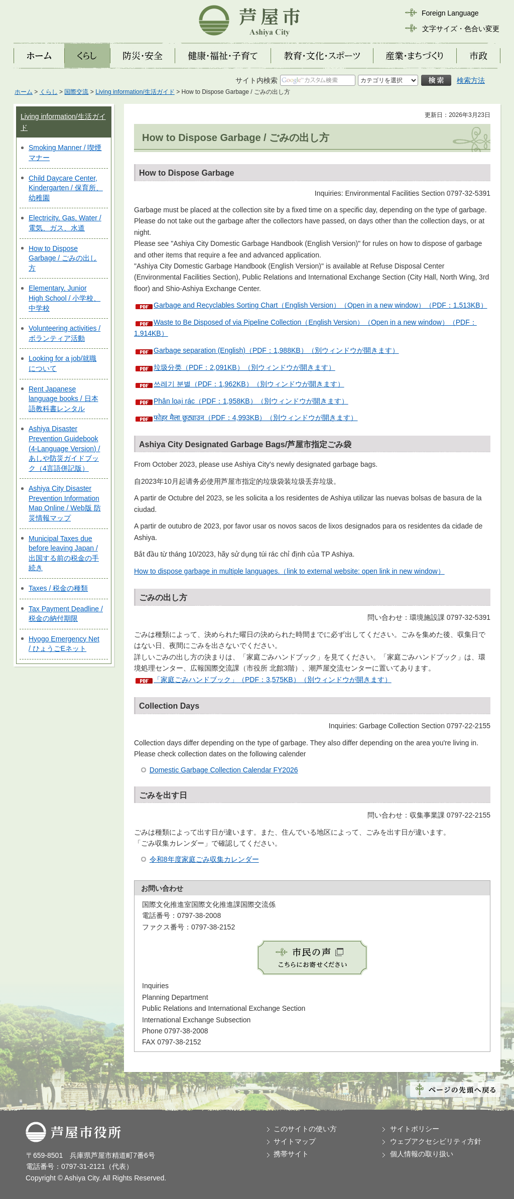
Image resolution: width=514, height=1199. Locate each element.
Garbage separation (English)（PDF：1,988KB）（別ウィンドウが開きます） (276, 350)
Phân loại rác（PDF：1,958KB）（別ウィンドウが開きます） (251, 401)
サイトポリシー (414, 1129)
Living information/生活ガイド (135, 91)
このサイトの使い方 (305, 1129)
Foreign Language (450, 13)
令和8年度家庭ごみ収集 (187, 859)
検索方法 (471, 80)
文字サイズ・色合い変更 (460, 29)
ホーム (24, 91)
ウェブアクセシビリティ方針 (435, 1141)
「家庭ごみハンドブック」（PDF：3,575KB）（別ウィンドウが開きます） (273, 680)
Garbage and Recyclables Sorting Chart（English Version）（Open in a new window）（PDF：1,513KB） (320, 305)
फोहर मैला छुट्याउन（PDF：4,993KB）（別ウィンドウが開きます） (256, 418)
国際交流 (76, 91)
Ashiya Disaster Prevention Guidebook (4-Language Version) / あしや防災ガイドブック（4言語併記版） (64, 448)
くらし (49, 91)
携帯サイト (291, 1154)
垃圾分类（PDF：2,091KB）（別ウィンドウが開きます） (244, 367)
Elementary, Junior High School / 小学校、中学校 (64, 298)
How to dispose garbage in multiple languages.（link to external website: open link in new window (286, 571)
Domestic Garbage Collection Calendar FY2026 (224, 770)
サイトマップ (295, 1141)
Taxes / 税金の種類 (58, 588)
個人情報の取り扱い (421, 1154)
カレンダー (241, 859)
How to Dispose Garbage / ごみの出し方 (63, 258)
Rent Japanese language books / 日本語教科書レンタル (63, 399)
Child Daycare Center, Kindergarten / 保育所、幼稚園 (66, 188)
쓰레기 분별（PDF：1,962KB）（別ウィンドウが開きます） (249, 384)
